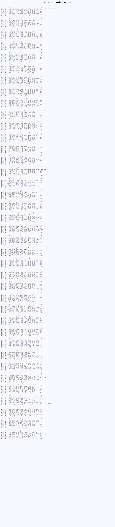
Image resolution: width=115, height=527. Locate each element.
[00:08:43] (3, 9)
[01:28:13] (3, 35)
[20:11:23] (3, 444)
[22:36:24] (3, 494)
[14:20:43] (3, 281)
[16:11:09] (3, 329)
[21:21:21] (3, 458)
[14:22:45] (3, 283)
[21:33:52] (3, 468)
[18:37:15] (3, 411)
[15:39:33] (3, 310)
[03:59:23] (3, 80)
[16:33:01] (3, 347)
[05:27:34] (3, 94)
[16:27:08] (3, 341)
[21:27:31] (3, 465)
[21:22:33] (3, 460)
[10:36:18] (3, 193)
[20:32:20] (3, 450)
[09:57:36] (3, 173)
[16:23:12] (3, 337)
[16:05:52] (3, 324)
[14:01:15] (3, 270)
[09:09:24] (3, 155)
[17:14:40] (3, 368)
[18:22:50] (3, 400)
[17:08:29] (3, 365)
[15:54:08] (3, 315)
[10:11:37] (3, 182)
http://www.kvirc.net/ (40, 202)
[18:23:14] (3, 402)
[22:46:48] (3, 499)
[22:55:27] (3, 503)
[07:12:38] (3, 124)
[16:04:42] (3, 322)
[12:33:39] (3, 240)
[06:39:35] (3, 110)
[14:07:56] (3, 276)
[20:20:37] (3, 448)
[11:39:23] (3, 215)
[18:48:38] (3, 412)
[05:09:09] (3, 89)
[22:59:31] (3, 504)
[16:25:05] (3, 339)
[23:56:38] (3, 525)
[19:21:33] (3, 422)
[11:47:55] (3, 219)
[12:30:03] (3, 237)
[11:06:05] (3, 203)
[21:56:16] (3, 475)
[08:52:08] (3, 152)
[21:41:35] (3, 472)
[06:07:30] (3, 105)
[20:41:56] (3, 452)
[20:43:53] (3, 453)
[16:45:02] (3, 358)
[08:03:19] (3, 143)
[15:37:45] (3, 307)
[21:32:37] (3, 466)
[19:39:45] (3, 428)
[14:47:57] (3, 291)
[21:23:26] (3, 462)
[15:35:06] (3, 306)
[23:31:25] (3, 516)
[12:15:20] (3, 228)
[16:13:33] (3, 331)
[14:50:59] (3, 295)
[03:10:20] (3, 67)
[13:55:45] (3, 268)
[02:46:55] (3, 56)
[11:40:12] (3, 216)
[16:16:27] (3, 333)
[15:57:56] (3, 319)
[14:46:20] (3, 287)
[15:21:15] (3, 303)
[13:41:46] (3, 258)
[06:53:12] (3, 115)
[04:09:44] (3, 82)
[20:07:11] (3, 441)
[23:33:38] (3, 518)
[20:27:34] (3, 449)
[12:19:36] (3, 230)
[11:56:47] (3, 224)
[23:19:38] (3, 508)
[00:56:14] (3, 23)
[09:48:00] (3, 168)
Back (2, 5)
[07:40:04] (3, 138)
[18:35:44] (3, 406)
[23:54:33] (3, 524)
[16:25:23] (3, 340)
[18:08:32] (3, 390)
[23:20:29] (3, 510)
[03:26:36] (3, 73)
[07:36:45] (3, 132)
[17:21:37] (3, 369)
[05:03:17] (3, 88)
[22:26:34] (3, 489)
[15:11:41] (3, 301)
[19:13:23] (3, 419)
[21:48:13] (3, 474)
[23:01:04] (3, 506)
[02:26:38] (3, 53)
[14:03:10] (3, 273)
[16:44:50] (3, 356)
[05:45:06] (3, 98)
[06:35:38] (3, 109)
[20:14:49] (3, 445)
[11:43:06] (3, 218)
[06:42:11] (3, 114)
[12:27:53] (3, 233)
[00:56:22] (3, 24)
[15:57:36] (3, 318)
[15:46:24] (3, 312)
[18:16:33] (3, 397)
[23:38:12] (3, 520)
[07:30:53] (3, 130)
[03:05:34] (3, 63)
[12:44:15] (3, 245)
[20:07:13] (3, 443)
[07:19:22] (3, 128)
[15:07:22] (3, 299)
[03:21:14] (3, 69)
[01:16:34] (3, 34)
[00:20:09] (3, 13)
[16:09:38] (3, 328)
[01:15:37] (3, 31)
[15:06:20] (3, 298)
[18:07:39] (3, 389)
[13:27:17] (3, 253)
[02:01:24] (3, 43)
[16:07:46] (3, 326)
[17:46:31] (3, 376)
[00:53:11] (3, 20)
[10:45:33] (3, 194)
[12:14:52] (3, 227)
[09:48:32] (3, 169)
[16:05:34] (3, 323)
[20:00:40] (3, 439)
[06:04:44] (3, 103)
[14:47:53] (3, 289)
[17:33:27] (3, 373)
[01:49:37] (3, 40)
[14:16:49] (3, 280)
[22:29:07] (3, 490)
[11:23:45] (3, 211)
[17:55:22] (3, 385)
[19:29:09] (3, 427)
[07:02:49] (3, 119)
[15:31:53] (3, 305)
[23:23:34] (3, 514)
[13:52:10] (3, 262)
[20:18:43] (3, 447)
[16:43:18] (3, 354)
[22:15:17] (3, 485)
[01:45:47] (3, 39)
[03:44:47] (3, 78)
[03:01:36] (3, 60)
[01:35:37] (3, 36)
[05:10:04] (3, 90)
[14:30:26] (3, 285)
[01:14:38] (3, 28)
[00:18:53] (3, 11)
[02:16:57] (3, 51)
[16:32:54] (3, 345)
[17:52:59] (3, 382)
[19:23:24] (3, 423)
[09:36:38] (3, 164)
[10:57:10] (3, 201)
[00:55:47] (3, 22)
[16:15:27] (3, 332)
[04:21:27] (3, 85)
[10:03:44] (3, 180)
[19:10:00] (3, 418)
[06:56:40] (3, 116)
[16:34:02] (3, 348)
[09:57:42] (3, 174)
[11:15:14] (3, 209)
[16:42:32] (3, 353)
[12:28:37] (3, 236)
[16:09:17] (3, 327)
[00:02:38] (3, 7)
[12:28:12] (3, 235)
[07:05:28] (3, 122)
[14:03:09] (3, 272)
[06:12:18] (3, 106)
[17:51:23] (3, 381)
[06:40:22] (3, 113)
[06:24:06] (3, 107)
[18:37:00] (3, 407)
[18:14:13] (3, 394)
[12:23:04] (3, 231)
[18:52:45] (3, 414)
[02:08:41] (3, 47)
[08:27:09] (3, 149)
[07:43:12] (3, 139)
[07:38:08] (3, 135)
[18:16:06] (3, 395)
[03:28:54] (3, 74)
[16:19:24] (3, 336)
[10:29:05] (3, 187)
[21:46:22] (3, 473)
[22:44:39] (3, 496)
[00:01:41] (3, 6)
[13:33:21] (3, 255)
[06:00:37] (3, 101)
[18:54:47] (3, 415)
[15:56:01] (3, 316)
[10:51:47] (3, 199)
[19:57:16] (3, 436)
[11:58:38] (3, 226)
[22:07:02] (3, 479)
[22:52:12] (3, 502)
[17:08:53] (3, 366)
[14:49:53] (3, 294)
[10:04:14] (3, 181)
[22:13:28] (3, 482)
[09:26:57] (3, 161)
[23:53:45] (3, 523)
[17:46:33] (3, 378)
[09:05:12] (3, 153)
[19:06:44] (3, 416)
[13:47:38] (3, 261)
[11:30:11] (3, 214)
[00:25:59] (3, 14)
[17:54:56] (3, 383)
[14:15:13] (3, 278)
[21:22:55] (3, 461)
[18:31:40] (3, 404)
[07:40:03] (3, 136)
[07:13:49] (3, 126)
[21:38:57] (3, 469)
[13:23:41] (3, 252)
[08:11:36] (3, 145)
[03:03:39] (3, 61)
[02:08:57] (3, 48)
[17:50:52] (3, 379)
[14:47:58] (3, 293)
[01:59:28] (3, 42)
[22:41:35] (3, 495)
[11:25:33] (3, 212)
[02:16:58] (3, 52)
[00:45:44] (3, 19)
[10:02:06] (3, 178)
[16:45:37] (3, 361)
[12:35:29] (3, 241)
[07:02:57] (3, 120)
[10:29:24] (3, 189)
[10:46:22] (3, 195)
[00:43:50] (3, 18)
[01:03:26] (3, 26)
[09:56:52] (3, 170)
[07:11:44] (3, 123)
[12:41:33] (3, 244)
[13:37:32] (3, 256)
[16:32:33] (3, 344)
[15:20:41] (3, 302)
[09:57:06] (3, 172)
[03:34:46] (3, 76)
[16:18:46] (3, 335)
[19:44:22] (3, 431)
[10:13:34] (3, 185)
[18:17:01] (3, 398)
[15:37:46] (3, 308)
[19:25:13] (3, 425)
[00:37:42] (3, 17)
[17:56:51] (3, 386)
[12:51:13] (3, 247)
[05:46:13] (3, 99)
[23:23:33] (3, 512)
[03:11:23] (3, 68)
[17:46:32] (3, 377)
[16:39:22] (3, 351)
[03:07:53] (3, 64)
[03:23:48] (3, 70)
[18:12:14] (3, 393)
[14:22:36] (3, 282)
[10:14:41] (3, 186)
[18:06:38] (3, 387)
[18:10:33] (3, 391)
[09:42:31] (3, 165)
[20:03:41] (3, 440)
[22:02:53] (3, 478)
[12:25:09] (3, 232)
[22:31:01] (3, 493)
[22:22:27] (3, 487)
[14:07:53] (3, 274)
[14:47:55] (3, 290)
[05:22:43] (3, 93)
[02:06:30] (3, 45)
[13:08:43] (3, 249)
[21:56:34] (3, 477)
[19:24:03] (3, 424)
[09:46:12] (3, 166)
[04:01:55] (3, 81)
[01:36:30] (3, 38)
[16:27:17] (3, 343)
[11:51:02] (3, 222)
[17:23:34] (3, 372)
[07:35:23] (3, 131)
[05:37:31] (3, 97)
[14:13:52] (3, 277)
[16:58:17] (3, 364)
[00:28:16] (3, 15)
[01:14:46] (3, 30)
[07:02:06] (3, 118)
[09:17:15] (3, 156)
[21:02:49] (3, 454)
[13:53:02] (3, 264)
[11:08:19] (3, 205)
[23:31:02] (3, 515)
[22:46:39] (3, 498)
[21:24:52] (3, 464)
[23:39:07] (3, 521)
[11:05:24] (3, 202)
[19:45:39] (3, 433)
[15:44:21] (3, 311)
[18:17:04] (3, 399)
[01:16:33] (3, 32)
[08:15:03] (3, 148)
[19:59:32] (3, 437)
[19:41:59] (3, 429)
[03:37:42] (3, 77)
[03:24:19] (3, 72)
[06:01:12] (3, 102)
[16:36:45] (3, 349)
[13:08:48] (3, 251)
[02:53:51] (3, 59)
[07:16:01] (3, 127)
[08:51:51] (3, 151)
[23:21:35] (3, 511)
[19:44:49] (3, 432)
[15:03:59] (3, 297)
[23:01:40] (3, 507)
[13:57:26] (3, 269)
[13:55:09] (3, 266)
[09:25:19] (3, 159)
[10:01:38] (3, 177)
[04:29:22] (3, 86)
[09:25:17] (3, 157)
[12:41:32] (3, 243)
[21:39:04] (3, 470)
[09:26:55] (3, 160)
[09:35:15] (3, 162)
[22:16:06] (3, 486)
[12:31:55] (3, 239)
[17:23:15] (3, 370)
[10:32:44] (3, 190)
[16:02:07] (3, 320)
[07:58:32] (3, 141)
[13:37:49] (3, 257)
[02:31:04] (3, 55)
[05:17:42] (3, 91)
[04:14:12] (3, 84)
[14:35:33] (3, 286)
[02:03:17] (3, 44)
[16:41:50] (3, 352)
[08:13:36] (3, 147)
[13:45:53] (3, 260)
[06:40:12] (3, 111)
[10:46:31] (3, 197)
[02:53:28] (3, 57)
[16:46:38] (3, 362)
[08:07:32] (3, 144)
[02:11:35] (3, 49)
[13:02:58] (3, 248)
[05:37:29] (3, 95)
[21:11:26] (3, 457)
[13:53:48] (3, 265)
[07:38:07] (3, 134)
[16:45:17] (3, 360)
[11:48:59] (3, 220)
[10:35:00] (3, 191)
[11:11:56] (3, 206)
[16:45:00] (3, 357)
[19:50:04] (3, 435)
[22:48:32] (3, 500)
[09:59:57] (3, 176)
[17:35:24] (3, 374)
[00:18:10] (3, 10)
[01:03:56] (3, 27)
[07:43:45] (3, 140)
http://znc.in (33, 352)
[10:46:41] (3, 198)
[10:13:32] (3, 184)
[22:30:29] (3, 491)
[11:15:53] (3, 210)
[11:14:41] (3, 207)
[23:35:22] (3, 519)
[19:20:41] (3, 420)
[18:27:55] (3, 403)
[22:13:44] (3, 483)
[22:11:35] (3, 481)
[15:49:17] (3, 314)
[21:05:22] (3, 456)
